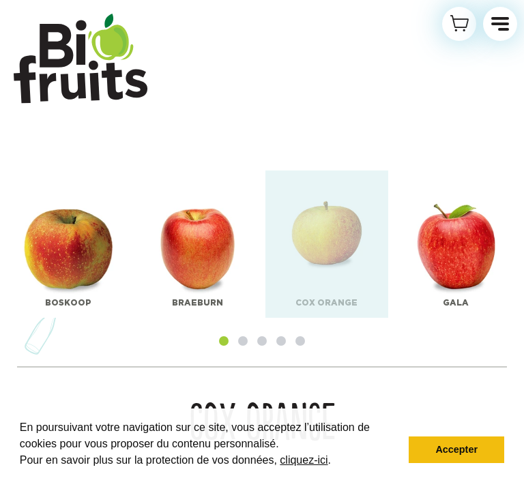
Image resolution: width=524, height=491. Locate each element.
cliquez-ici (304, 460)
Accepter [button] (456, 449)
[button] (223, 341)
